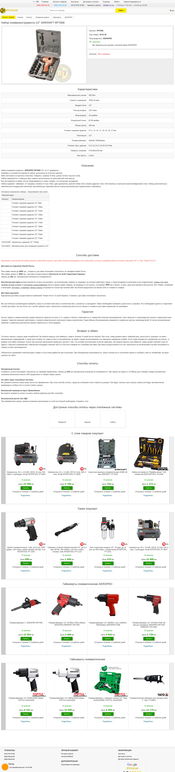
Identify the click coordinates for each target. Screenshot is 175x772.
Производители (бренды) (70, 764)
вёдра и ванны (36, 289)
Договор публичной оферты (128, 759)
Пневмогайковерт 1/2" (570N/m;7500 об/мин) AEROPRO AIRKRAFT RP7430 (67, 625)
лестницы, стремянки (20, 289)
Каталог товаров (60, 2)
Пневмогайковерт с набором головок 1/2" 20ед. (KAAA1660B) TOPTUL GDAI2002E (107, 701)
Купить (26, 489)
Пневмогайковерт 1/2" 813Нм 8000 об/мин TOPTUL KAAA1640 (26, 701)
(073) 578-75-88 (77, 5)
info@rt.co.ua (108, 5)
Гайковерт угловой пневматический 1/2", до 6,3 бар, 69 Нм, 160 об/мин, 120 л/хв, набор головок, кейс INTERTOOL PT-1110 (67, 551)
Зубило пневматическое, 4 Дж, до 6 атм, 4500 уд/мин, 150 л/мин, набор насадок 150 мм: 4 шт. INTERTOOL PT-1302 (26, 551)
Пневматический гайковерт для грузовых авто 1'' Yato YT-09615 (149, 701)
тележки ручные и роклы (11, 286)
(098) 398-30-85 (60, 5)
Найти (121, 10)
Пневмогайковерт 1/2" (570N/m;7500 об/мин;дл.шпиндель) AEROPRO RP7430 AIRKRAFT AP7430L (148, 626)
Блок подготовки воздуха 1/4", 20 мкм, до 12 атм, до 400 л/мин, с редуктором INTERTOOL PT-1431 (108, 551)
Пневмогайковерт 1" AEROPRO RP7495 (26, 624)
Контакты (75, 2)
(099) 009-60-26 (43, 5)
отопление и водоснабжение (35, 286)
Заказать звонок (94, 5)
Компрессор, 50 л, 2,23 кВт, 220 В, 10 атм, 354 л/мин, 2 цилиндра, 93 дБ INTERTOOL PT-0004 (26, 475)
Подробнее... (26, 497)
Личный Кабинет (67, 756)
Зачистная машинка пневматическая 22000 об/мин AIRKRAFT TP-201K (107, 475)
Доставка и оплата (91, 2)
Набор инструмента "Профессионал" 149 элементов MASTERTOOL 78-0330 (149, 475)
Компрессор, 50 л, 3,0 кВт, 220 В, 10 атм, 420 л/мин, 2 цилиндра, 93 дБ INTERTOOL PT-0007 (149, 550)
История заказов (67, 754)
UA (34, 2)
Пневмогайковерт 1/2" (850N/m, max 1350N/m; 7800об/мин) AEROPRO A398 (108, 625)
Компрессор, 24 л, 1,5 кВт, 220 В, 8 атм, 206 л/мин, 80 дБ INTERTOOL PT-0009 (67, 475)
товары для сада (161, 284)
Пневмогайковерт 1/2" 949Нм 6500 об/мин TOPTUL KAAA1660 (67, 701)
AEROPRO (107, 38)
